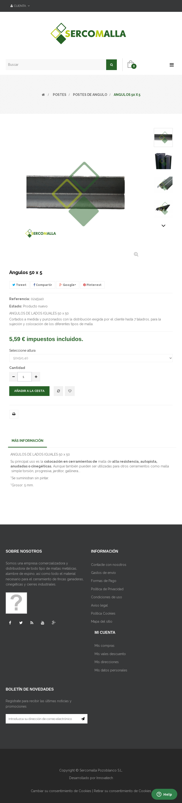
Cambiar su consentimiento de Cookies (61, 791)
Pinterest (92, 285)
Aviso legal (99, 605)
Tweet (19, 285)
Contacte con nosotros (108, 565)
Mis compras (104, 646)
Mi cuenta (105, 632)
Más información (27, 441)
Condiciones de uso (106, 597)
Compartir (42, 285)
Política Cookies (103, 613)
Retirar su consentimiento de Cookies (122, 791)
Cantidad (17, 368)
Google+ (67, 285)
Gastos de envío (103, 573)
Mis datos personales (111, 670)
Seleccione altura (22, 350)
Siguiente (163, 225)
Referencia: (19, 299)
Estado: (15, 306)
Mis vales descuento (110, 654)
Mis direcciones (107, 662)
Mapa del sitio (101, 621)
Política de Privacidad (107, 589)
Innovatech (104, 778)
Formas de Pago (103, 581)
